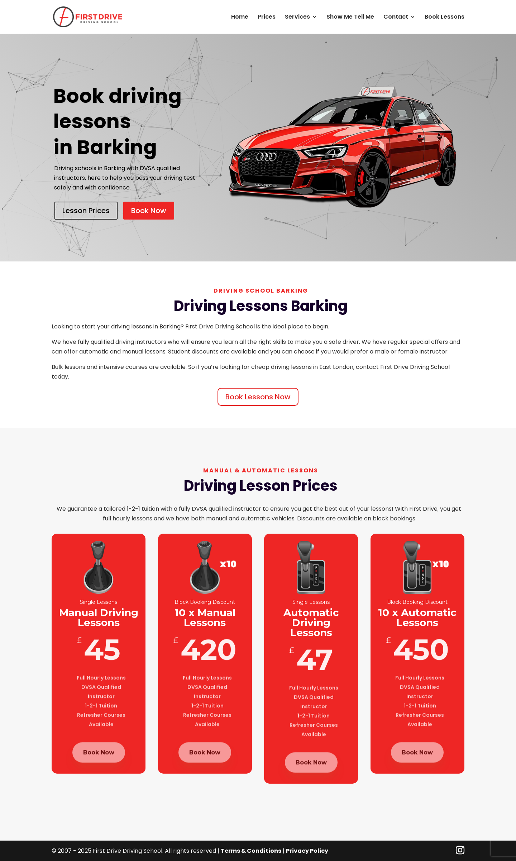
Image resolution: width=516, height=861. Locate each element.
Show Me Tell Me (350, 17)
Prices (267, 17)
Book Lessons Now (258, 397)
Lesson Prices (86, 211)
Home (239, 17)
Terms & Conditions (251, 851)
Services (297, 17)
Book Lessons (444, 17)
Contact (395, 17)
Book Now (148, 211)
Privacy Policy (307, 851)
